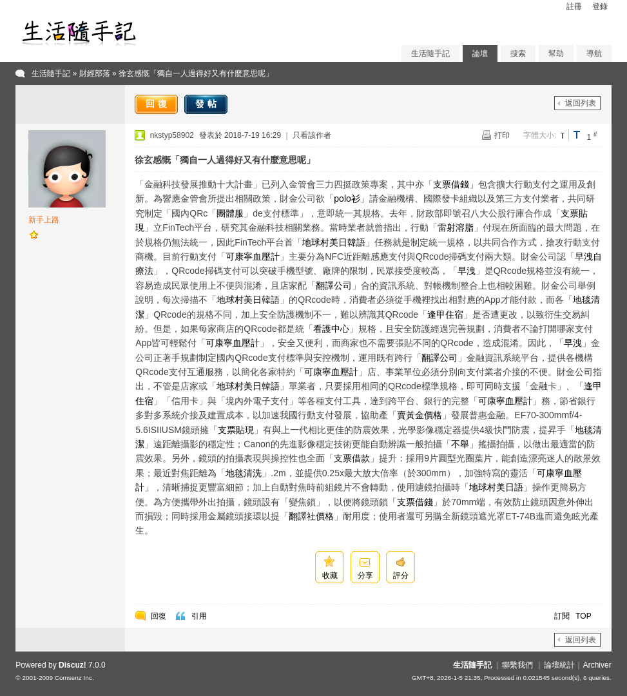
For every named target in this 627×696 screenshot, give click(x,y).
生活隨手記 (430, 53)
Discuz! (72, 665)
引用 (199, 616)
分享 (365, 575)
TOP (583, 616)
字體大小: (539, 135)
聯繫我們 (517, 665)
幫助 (556, 53)
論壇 (480, 53)
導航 (594, 53)
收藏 (330, 575)
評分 (401, 575)
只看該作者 (312, 135)
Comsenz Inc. (74, 677)
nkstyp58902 (172, 135)
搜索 (518, 53)
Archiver (597, 665)
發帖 (207, 104)
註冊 (574, 6)
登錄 (600, 6)
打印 (502, 135)
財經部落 (94, 73)
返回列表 (580, 103)
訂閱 (562, 616)
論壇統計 (559, 665)
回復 (158, 104)
